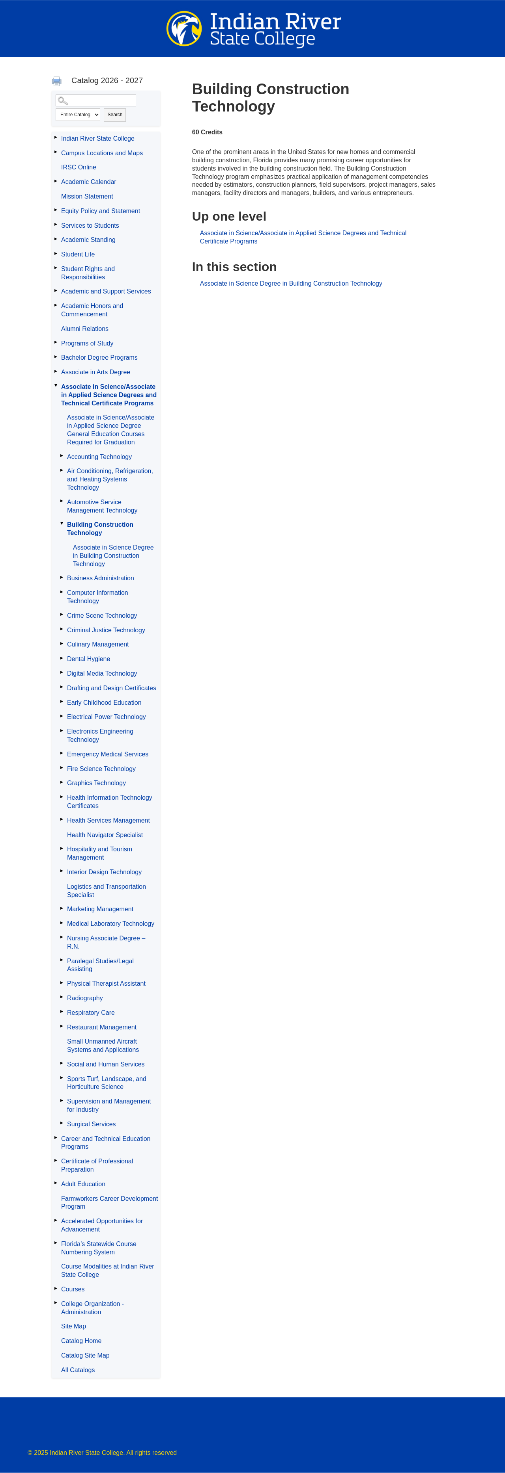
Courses (73, 1289)
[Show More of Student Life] (56, 253)
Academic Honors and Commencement (92, 310)
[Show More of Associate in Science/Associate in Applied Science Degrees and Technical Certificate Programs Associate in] (56, 386)
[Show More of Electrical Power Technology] (61, 716)
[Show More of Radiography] (61, 997)
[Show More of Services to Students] (56, 224)
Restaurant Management (102, 1027)
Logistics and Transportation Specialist (106, 890)
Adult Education (83, 1184)
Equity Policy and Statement (100, 211)
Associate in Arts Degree (95, 372)
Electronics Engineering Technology (100, 735)
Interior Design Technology (104, 872)
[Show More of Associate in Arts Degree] (56, 371)
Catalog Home (81, 1340)
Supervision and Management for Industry (109, 1105)
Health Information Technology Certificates (109, 801)
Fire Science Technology (101, 768)
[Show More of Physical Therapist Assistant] (61, 982)
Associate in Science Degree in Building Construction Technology (113, 555)
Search (114, 114)
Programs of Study (87, 343)
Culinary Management (98, 644)
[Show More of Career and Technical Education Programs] (56, 1138)
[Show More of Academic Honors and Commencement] (56, 305)
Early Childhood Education (104, 702)
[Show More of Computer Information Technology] (61, 592)
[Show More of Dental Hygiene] (61, 658)
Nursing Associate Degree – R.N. (106, 942)
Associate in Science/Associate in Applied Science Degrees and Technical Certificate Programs (109, 395)
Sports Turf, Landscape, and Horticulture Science (106, 1082)
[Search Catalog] (96, 100)
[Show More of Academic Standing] (56, 239)
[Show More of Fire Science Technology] (61, 768)
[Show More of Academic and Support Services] (56, 290)
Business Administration (100, 578)
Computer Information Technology (97, 596)
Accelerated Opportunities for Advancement (102, 1225)
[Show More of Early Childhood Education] (61, 702)
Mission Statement (87, 196)
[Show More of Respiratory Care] (61, 1012)
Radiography (85, 998)
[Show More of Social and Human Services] (61, 1063)
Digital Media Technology (102, 673)
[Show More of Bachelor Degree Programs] (56, 356)
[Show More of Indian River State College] (56, 137)
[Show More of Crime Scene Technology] (61, 615)
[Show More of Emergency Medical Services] (61, 753)
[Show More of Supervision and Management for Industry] (61, 1100)
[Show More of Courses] (56, 1288)
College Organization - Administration (92, 1307)
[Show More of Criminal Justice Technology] (61, 629)
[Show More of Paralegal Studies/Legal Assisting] (61, 960)
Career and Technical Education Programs (106, 1142)
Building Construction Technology (100, 528)
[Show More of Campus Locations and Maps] (56, 152)
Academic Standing (88, 239)
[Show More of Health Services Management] (61, 819)
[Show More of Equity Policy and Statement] (56, 210)
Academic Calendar (88, 181)
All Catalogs (78, 1370)
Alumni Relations (84, 328)
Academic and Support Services (106, 291)
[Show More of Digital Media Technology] (61, 672)
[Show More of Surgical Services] (61, 1123)
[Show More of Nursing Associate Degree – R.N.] (61, 937)
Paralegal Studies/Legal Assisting (100, 965)
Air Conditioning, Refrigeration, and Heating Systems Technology (110, 479)
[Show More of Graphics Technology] (61, 782)
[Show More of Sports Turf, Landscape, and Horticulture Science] (61, 1078)
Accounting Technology (99, 456)
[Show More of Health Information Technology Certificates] (61, 797)
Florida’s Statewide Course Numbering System (99, 1248)
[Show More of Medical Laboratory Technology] (61, 923)
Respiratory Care (91, 1012)
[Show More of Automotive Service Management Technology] (61, 501)
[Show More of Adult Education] (56, 1183)
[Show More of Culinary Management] (61, 643)
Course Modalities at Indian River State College (107, 1270)
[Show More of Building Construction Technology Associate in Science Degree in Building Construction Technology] (61, 524)
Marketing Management (100, 909)
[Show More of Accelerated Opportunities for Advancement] (56, 1220)
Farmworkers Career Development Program (109, 1202)
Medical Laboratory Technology (110, 923)
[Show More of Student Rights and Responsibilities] (56, 268)
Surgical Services (91, 1124)
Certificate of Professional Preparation (97, 1165)
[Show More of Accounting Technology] (61, 456)
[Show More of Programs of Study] (56, 342)
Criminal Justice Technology (106, 630)
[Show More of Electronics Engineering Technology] (61, 730)
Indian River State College (98, 138)
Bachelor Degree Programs (99, 357)
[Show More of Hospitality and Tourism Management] (61, 848)
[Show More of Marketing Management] (61, 908)
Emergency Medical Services (107, 754)
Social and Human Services (106, 1064)
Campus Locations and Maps (102, 153)
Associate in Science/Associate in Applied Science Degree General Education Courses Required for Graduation (110, 429)
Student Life (78, 254)
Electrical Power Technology (106, 716)
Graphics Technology (96, 783)
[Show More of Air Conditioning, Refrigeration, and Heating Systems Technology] (61, 470)
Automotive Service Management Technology (102, 506)
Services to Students (90, 225)
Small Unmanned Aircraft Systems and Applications (103, 1045)
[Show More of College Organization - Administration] (56, 1303)
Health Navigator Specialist (105, 835)
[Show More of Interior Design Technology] (61, 871)
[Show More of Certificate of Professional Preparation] (56, 1160)
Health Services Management (108, 820)
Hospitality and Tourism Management (99, 853)
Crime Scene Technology (102, 615)
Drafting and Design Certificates (111, 688)
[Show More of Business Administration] (61, 577)
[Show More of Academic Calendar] (56, 181)
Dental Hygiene (88, 659)
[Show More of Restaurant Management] (61, 1026)
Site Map (73, 1326)
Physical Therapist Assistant (106, 983)
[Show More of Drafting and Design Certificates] (61, 687)
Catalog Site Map (85, 1355)
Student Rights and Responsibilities (88, 273)
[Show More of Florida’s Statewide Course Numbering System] (56, 1243)
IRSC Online (78, 167)
